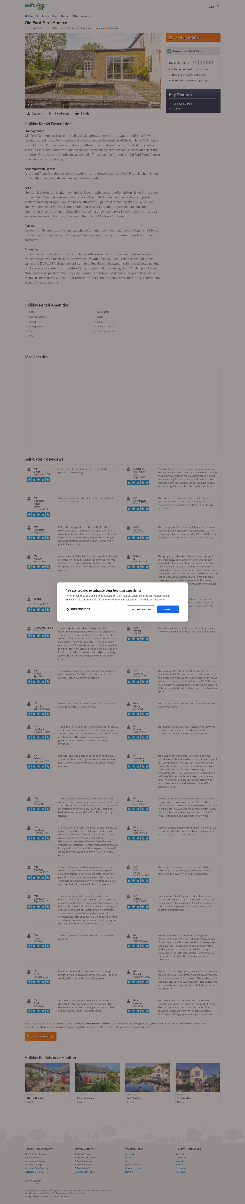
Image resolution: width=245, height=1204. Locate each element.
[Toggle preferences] (78, 609)
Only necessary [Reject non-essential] (140, 609)
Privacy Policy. (158, 599)
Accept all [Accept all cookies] (168, 609)
